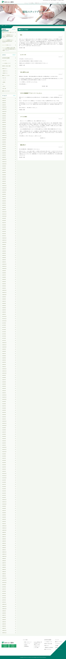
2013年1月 (4, 445)
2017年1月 (4, 340)
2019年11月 (4, 266)
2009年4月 (4, 543)
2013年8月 (4, 429)
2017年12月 (4, 316)
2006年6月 (4, 617)
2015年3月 (4, 388)
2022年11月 (4, 187)
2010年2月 (4, 521)
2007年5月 (4, 593)
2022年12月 (4, 185)
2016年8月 (4, 351)
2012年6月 (4, 460)
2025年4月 (4, 124)
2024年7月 (4, 144)
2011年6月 (4, 486)
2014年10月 (4, 399)
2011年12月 (4, 473)
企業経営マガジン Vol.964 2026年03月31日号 (8, 41)
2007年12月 (4, 578)
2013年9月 (4, 427)
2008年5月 (4, 567)
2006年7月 (4, 615)
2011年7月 (4, 484)
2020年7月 (4, 248)
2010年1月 (4, 523)
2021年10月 (4, 216)
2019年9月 (4, 270)
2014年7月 (4, 405)
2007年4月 (4, 595)
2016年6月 (4, 355)
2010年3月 (4, 519)
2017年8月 (4, 325)
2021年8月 (4, 220)
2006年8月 (4, 613)
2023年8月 (4, 168)
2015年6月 (4, 381)
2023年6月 (4, 172)
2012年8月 (4, 456)
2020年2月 (4, 259)
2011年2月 (4, 495)
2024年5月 (4, 148)
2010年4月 (4, 517)
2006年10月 (4, 608)
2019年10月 (4, 268)
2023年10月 (4, 163)
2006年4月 (4, 621)
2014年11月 (4, 397)
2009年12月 (4, 525)
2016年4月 (4, 360)
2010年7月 (4, 510)
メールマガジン (57, 643)
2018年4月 (4, 307)
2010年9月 (4, 506)
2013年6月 (4, 434)
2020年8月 (4, 246)
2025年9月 (4, 113)
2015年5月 (4, 384)
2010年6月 (4, 512)
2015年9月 (4, 375)
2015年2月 (4, 390)
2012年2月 (4, 469)
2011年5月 (4, 488)
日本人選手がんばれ (24, 72)
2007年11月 (4, 580)
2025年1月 (4, 131)
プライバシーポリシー (59, 649)
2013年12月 (4, 421)
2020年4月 (4, 255)
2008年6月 (4, 565)
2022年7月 (4, 196)
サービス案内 (25, 639)
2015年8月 (4, 377)
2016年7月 (4, 353)
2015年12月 (4, 368)
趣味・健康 (4, 88)
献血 (21, 34)
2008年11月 (4, 554)
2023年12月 (4, 159)
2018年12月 (4, 290)
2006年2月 (4, 626)
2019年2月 (4, 285)
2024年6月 (4, 146)
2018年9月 (4, 296)
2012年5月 (4, 462)
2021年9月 (4, 218)
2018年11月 (4, 292)
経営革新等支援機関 (6, 57)
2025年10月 (4, 111)
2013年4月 (4, 438)
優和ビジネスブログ (47, 649)
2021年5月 (4, 227)
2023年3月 (4, 179)
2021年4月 (4, 229)
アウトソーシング (27, 643)
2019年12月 (4, 264)
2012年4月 (4, 464)
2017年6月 (4, 329)
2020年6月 (4, 251)
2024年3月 (4, 152)
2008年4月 (4, 569)
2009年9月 (4, 532)
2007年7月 (4, 589)
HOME (2, 25)
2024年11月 (4, 135)
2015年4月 (4, 386)
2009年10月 (4, 530)
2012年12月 (4, 447)
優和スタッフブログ (6, 75)
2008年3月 (4, 571)
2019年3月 (4, 283)
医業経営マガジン (5, 73)
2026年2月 (4, 102)
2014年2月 (4, 416)
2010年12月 (4, 499)
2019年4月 (4, 281)
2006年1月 (4, 628)
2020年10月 (4, 242)
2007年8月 (4, 586)
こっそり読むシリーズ (6, 63)
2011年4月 (4, 490)
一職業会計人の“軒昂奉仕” (48, 647)
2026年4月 (4, 98)
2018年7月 (4, 301)
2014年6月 (4, 408)
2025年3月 (4, 126)
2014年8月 (4, 403)
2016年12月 (4, 342)
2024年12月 (4, 133)
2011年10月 (4, 477)
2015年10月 (4, 373)
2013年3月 (4, 440)
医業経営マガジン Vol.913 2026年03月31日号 (8, 36)
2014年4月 (4, 412)
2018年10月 (4, 294)
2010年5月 (4, 514)
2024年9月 (4, 139)
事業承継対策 (26, 646)
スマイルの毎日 (23, 116)
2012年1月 (4, 471)
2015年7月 (4, 379)
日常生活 (4, 86)
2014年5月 (4, 410)
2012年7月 (4, 458)
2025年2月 (4, 128)
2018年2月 (4, 312)
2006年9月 (4, 610)
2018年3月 (4, 309)
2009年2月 (4, 547)
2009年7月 (4, 536)
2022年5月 (4, 200)
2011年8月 (4, 482)
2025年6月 (4, 120)
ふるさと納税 (36, 647)
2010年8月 (4, 508)
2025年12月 (4, 107)
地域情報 (4, 82)
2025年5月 (4, 122)
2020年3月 (4, 257)
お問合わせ (57, 647)
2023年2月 (4, 181)
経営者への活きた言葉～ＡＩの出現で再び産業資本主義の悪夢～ (8, 49)
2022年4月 (4, 203)
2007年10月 (4, 582)
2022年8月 (4, 194)
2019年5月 (4, 279)
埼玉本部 (12, 646)
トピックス (4, 60)
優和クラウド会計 (37, 644)
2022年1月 (4, 209)
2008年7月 (4, 562)
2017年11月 (4, 318)
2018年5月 (4, 305)
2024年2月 (4, 155)
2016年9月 (4, 349)
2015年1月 (4, 392)
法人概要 (56, 645)
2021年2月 (4, 233)
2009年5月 (4, 541)
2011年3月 (4, 493)
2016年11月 (4, 344)
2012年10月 (4, 451)
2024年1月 (4, 157)
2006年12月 (4, 604)
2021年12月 (4, 211)
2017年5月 (4, 331)
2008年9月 (4, 558)
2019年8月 (4, 272)
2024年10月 (4, 137)
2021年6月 (4, 224)
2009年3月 (4, 545)
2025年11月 (4, 109)
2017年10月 (4, 320)
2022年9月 (4, 192)
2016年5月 (4, 357)
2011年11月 (4, 475)
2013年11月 (4, 423)
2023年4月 (4, 176)
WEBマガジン (4, 68)
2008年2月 (4, 573)
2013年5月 (4, 436)
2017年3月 (4, 336)
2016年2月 (4, 364)
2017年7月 (4, 327)
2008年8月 (4, 560)
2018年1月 (4, 314)
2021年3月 (4, 231)
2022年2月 (4, 207)
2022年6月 (4, 198)
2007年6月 (4, 591)
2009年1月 (4, 549)
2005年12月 (4, 630)
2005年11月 (4, 632)
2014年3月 (4, 414)
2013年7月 (4, 432)
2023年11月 (4, 161)
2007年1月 (4, 602)
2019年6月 (4, 277)
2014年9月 (4, 401)
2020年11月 (4, 240)
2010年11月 (4, 501)
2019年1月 (4, 288)
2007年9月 (4, 584)
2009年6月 (4, 538)
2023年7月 (4, 170)
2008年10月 (4, 556)
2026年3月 (4, 100)
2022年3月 (4, 205)
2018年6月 (4, 303)
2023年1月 (4, 183)
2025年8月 (4, 115)
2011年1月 (4, 497)
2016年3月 (4, 362)
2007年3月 (4, 597)
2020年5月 (4, 253)
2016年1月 (4, 366)
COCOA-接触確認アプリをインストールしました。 (31, 93)
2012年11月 (4, 449)
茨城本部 (5, 646)
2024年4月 (4, 150)
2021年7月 (4, 222)
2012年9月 (4, 453)
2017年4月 (4, 333)
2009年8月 (4, 534)
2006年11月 (4, 606)
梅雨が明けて (23, 144)
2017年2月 (4, 338)
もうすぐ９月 (23, 54)
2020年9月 (4, 244)
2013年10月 (4, 425)
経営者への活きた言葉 (6, 65)
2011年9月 (4, 480)
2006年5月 (4, 619)
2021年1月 (4, 235)
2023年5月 (4, 174)
